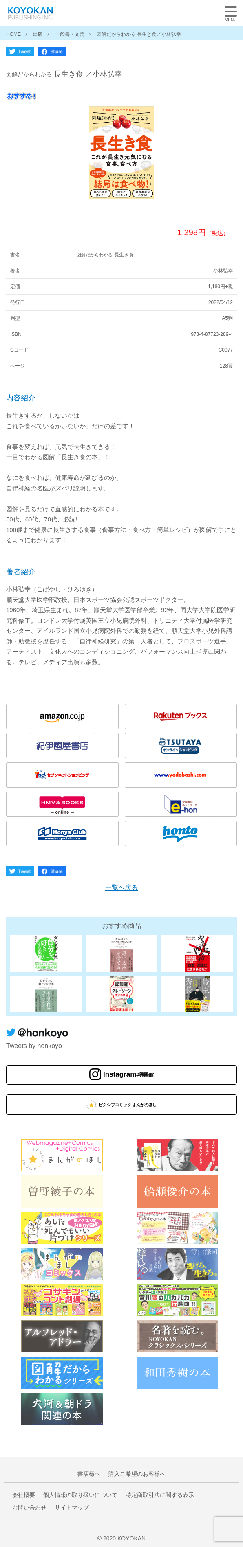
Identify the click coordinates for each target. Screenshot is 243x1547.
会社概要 (23, 1495)
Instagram (128, 1075)
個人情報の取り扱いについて (80, 1495)
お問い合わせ (29, 1507)
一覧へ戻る (121, 887)
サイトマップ (72, 1507)
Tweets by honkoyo (34, 1045)
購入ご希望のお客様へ (137, 1473)
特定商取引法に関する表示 (160, 1495)
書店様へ (88, 1473)
